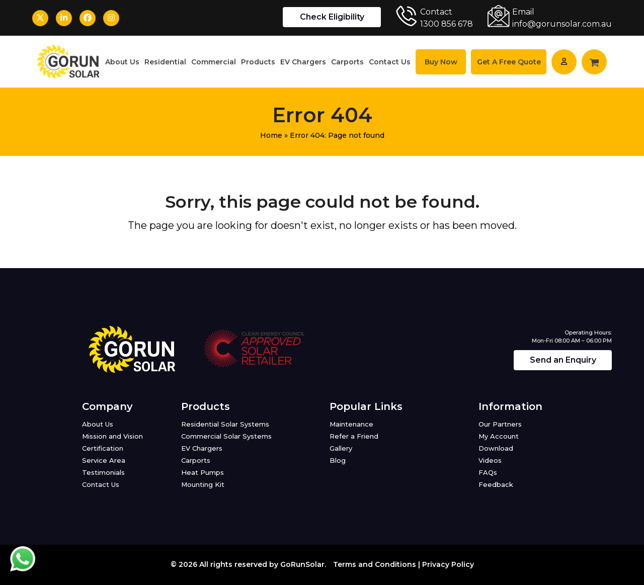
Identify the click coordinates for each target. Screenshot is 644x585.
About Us (97, 424)
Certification (102, 448)
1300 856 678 (446, 24)
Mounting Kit (202, 484)
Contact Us (100, 484)
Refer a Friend (354, 436)
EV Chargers (201, 448)
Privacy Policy (448, 564)
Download (495, 448)
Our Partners (500, 424)
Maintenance (351, 424)
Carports (195, 460)
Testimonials (103, 472)
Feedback (495, 484)
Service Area (103, 460)
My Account (498, 436)
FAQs (487, 472)
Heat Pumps (202, 472)
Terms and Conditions (374, 564)
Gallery (341, 448)
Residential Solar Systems (225, 424)
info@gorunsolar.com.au (562, 24)
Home (271, 135)
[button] (594, 61)
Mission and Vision (112, 436)
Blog (338, 460)
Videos (490, 460)
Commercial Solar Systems (226, 436)
